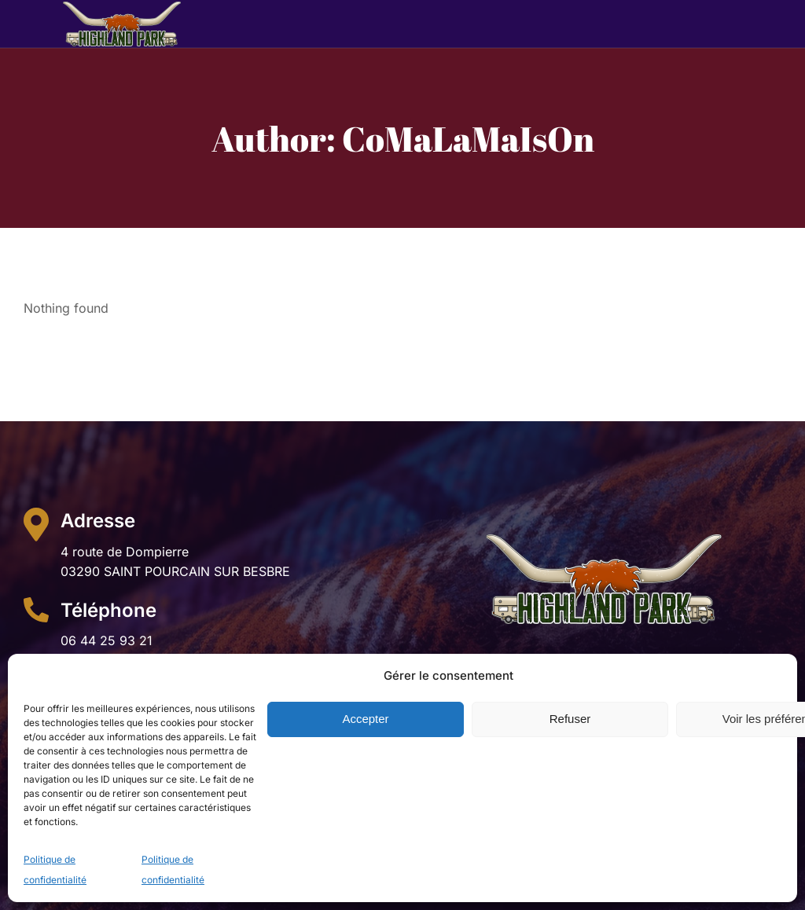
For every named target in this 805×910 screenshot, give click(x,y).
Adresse (98, 520)
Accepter (365, 718)
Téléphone (108, 610)
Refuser (570, 718)
